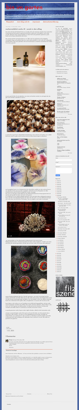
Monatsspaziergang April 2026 (63, 109)
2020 (58, 191)
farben (64, 39)
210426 (58, 90)
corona (60, 35)
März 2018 (60, 247)
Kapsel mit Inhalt (60, 128)
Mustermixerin (60, 133)
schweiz (57, 55)
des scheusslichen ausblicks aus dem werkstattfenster (39, 189)
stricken (60, 58)
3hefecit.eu (59, 103)
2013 (58, 260)
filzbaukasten (69, 39)
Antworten (11, 347)
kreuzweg (58, 49)
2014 (58, 258)
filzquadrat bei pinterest (62, 71)
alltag (71, 29)
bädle (57, 32)
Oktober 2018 (61, 234)
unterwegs (58, 61)
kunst (61, 49)
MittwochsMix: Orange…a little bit (63, 87)
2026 (58, 180)
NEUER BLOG (60, 148)
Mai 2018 (60, 243)
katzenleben (58, 47)
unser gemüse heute (66, 59)
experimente (59, 39)
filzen (57, 40)
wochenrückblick (59, 66)
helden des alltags (60, 46)
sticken (57, 58)
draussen (65, 36)
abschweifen (58, 29)
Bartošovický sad (60, 98)
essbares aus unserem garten (64, 37)
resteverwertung (68, 54)
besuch (59, 32)
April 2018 (60, 245)
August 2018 (60, 238)
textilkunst (70, 58)
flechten (57, 43)
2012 (58, 262)
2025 (58, 182)
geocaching (70, 43)
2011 (58, 264)
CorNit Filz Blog (61, 130)
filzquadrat (10, 22)
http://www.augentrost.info (63, 119)
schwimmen (62, 55)
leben (10, 328)
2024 (58, 184)
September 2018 (61, 236)
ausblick (57, 31)
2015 (58, 257)
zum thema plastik (42, 313)
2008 (58, 269)
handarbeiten (69, 44)
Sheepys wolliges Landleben (63, 150)
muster (67, 51)
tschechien (58, 59)
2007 (58, 271)
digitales (70, 35)
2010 (58, 266)
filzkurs (63, 40)
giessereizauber (19, 190)
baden (71, 31)
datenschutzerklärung (50, 22)
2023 (58, 186)
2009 (58, 268)
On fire (58, 138)
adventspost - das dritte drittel (64, 203)
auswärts (67, 31)
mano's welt (60, 92)
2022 (58, 188)
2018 (58, 195)
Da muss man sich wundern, (63, 111)
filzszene (64, 42)
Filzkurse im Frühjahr (61, 120)
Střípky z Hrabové (61, 97)
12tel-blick (65, 28)
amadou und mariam (32, 307)
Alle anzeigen (70, 114)
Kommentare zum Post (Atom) (17, 396)
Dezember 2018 (61, 197)
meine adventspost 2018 (63, 207)
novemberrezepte (62, 53)
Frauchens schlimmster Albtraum (63, 101)
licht (60, 50)
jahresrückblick (69, 46)
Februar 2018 (61, 249)
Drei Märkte (59, 141)
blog (71, 33)
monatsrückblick (59, 51)
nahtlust (59, 86)
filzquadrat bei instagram (62, 73)
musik (64, 51)
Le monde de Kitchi (61, 108)
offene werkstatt (69, 53)
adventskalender (65, 29)
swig (58, 143)
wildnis (70, 63)
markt (63, 50)
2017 (58, 253)
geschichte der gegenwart (11, 318)
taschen (64, 58)
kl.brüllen (59, 89)
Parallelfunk (60, 127)
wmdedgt (58, 64)
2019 (58, 193)
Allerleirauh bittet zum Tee (63, 140)
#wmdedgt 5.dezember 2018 (63, 228)
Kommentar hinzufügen (11, 350)
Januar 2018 (60, 251)
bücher (57, 35)
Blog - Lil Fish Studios (62, 137)
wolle (65, 66)
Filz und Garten (60, 122)
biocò (68, 33)
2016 (58, 255)
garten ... (63, 43)
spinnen (63, 57)
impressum (36, 22)
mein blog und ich (23, 22)
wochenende (69, 64)
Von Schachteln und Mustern (62, 79)
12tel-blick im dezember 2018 (64, 201)
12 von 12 (59, 28)
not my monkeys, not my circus (63, 112)
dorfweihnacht (59, 36)
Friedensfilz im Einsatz (61, 131)
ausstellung (61, 31)
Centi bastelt (60, 100)
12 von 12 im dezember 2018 (63, 219)
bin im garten (24, 8)
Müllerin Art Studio (61, 78)
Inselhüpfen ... (59, 151)
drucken (70, 36)
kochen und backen (67, 47)
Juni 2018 (60, 242)
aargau (70, 28)
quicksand (63, 54)
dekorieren (65, 35)
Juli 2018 (60, 240)
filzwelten (70, 42)
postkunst (58, 54)
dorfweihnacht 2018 (62, 230)
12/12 (58, 144)
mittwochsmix (69, 50)
